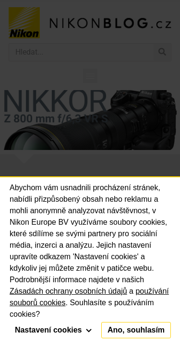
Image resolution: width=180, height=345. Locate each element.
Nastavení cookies (53, 330)
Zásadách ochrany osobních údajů (68, 291)
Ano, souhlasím (136, 330)
